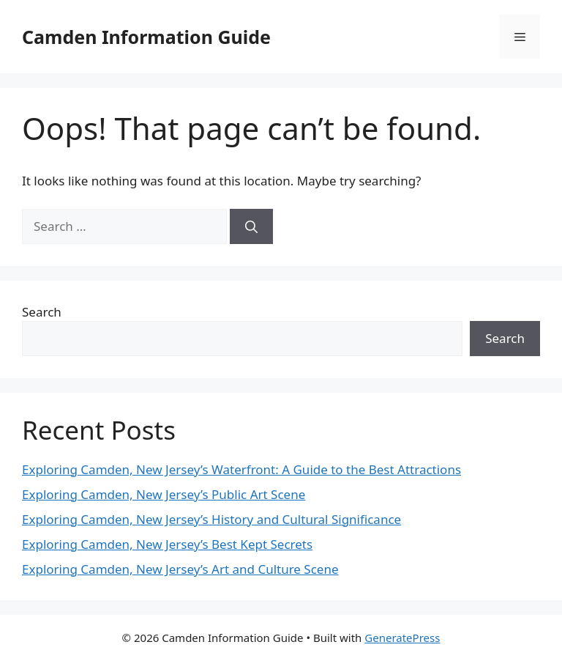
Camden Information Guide (146, 36)
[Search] (251, 226)
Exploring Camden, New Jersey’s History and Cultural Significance (211, 519)
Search (41, 311)
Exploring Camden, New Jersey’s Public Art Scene (163, 494)
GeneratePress (402, 637)
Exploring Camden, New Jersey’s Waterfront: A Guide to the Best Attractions (241, 469)
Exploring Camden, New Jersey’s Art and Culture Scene (180, 569)
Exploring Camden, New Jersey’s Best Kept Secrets (167, 544)
